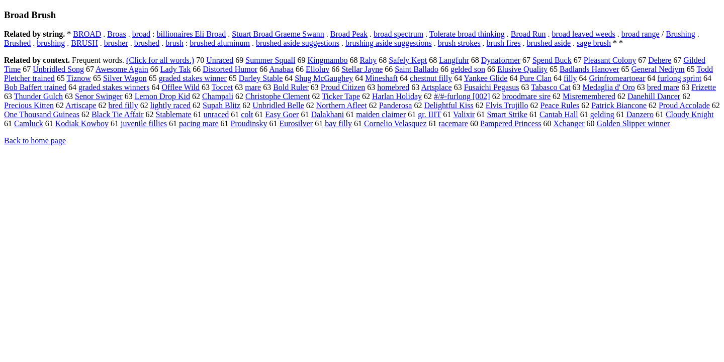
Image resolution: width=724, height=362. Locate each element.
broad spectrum (398, 34)
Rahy (368, 60)
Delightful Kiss (448, 105)
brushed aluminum (220, 43)
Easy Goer (282, 114)
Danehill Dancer (653, 96)
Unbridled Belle (278, 105)
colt (247, 114)
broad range (640, 34)
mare (253, 87)
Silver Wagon (125, 78)
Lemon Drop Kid (162, 96)
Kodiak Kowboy (82, 123)
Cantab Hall (558, 114)
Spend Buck (552, 60)
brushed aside (549, 43)
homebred (393, 87)
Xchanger (568, 123)
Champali (217, 96)
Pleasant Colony (610, 60)
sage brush (594, 43)
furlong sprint (680, 78)
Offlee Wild (180, 87)
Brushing (680, 34)
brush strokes (459, 43)
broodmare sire (526, 96)
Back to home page (35, 140)
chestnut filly (431, 78)
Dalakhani (327, 114)
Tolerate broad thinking (467, 34)
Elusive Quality (522, 69)
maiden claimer (381, 114)
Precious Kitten (29, 105)
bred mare (663, 87)
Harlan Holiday (397, 96)
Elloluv (317, 69)
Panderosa (395, 105)
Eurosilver (296, 123)
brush (174, 43)
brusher (116, 43)
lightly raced (170, 105)
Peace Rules (560, 105)
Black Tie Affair (118, 114)
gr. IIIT (429, 114)
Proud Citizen (343, 87)
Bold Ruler (291, 87)
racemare (453, 123)
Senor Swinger (99, 96)
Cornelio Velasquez (395, 123)
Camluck (28, 123)
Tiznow (79, 78)
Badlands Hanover (589, 69)
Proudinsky (249, 123)
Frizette (703, 87)
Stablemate (174, 114)
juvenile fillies (144, 123)
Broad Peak (349, 34)
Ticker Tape (341, 96)
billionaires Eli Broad (191, 34)
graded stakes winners (113, 87)
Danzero (640, 114)
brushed (147, 43)
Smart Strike (507, 114)
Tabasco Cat (550, 87)
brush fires (504, 43)
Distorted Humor (230, 69)
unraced (216, 114)
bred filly (123, 105)
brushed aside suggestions (297, 43)
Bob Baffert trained (35, 87)
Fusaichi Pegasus (491, 87)
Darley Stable (261, 78)
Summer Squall (270, 60)
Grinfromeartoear (617, 78)
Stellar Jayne (362, 69)
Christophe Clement (277, 96)
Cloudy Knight (690, 114)
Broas (116, 34)
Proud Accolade (684, 105)
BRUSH (84, 43)
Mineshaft (381, 78)
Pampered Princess (510, 123)
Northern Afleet (341, 105)
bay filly (338, 123)
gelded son (467, 69)
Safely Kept (408, 60)
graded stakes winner (193, 78)
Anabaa (281, 69)
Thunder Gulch (38, 96)
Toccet (222, 87)
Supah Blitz (221, 105)
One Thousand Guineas (41, 114)
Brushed (17, 43)
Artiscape (80, 105)
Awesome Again (122, 69)
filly (570, 78)
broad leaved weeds (583, 34)
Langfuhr (454, 60)
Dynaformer (500, 60)
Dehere (659, 60)
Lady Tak (175, 69)
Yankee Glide (486, 78)
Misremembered (589, 96)
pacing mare (199, 123)
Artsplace (436, 87)
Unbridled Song (58, 69)
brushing (51, 43)
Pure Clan (535, 78)
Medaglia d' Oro (609, 87)
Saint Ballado (416, 69)
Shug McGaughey (324, 78)
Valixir (464, 114)
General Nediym (658, 69)
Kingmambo (327, 60)
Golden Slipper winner (633, 123)
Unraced (219, 60)
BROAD (87, 34)
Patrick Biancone (619, 105)
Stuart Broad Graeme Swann (278, 34)
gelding (602, 114)
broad (141, 34)
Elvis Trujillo (507, 105)
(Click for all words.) (160, 60)
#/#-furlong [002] (462, 96)
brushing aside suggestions (388, 43)
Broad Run (528, 34)
